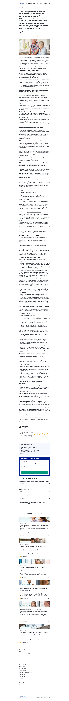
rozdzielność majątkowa (29, 295)
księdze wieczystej (34, 397)
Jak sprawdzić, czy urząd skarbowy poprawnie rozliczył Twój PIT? (34, 481)
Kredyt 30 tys (22, 676)
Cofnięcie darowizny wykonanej (30, 448)
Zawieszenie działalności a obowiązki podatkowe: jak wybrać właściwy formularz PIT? (33, 503)
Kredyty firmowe (22, 666)
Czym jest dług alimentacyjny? (34, 212)
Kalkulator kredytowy (23, 670)
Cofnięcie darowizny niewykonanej (31, 450)
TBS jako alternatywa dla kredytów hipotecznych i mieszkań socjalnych (32, 568)
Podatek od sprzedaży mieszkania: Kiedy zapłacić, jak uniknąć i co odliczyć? (33, 589)
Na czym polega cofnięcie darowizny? (29, 447)
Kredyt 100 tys (22, 682)
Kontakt (20, 686)
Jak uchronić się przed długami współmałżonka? (35, 353)
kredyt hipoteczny (27, 121)
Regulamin (21, 689)
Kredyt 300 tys (22, 658)
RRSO (20, 651)
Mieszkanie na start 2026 (24, 653)
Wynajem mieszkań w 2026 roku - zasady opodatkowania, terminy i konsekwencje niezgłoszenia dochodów (33, 611)
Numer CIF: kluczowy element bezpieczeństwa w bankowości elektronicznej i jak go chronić (33, 488)
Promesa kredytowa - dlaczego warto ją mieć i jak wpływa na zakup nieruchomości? (32, 547)
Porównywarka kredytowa (24, 649)
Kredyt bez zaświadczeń (24, 655)
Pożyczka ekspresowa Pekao (25, 672)
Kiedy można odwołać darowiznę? (26, 417)
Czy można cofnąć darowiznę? (28, 446)
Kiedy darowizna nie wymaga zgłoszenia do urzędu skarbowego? (34, 495)
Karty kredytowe (22, 668)
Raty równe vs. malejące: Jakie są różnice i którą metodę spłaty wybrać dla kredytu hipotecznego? (34, 633)
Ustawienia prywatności (24, 693)
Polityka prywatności (23, 691)
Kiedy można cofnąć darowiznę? (28, 451)
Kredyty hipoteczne (23, 664)
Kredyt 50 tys (22, 680)
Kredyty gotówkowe (23, 660)
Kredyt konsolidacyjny (23, 662)
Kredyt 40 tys (22, 678)
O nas (20, 684)
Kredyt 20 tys (22, 674)
